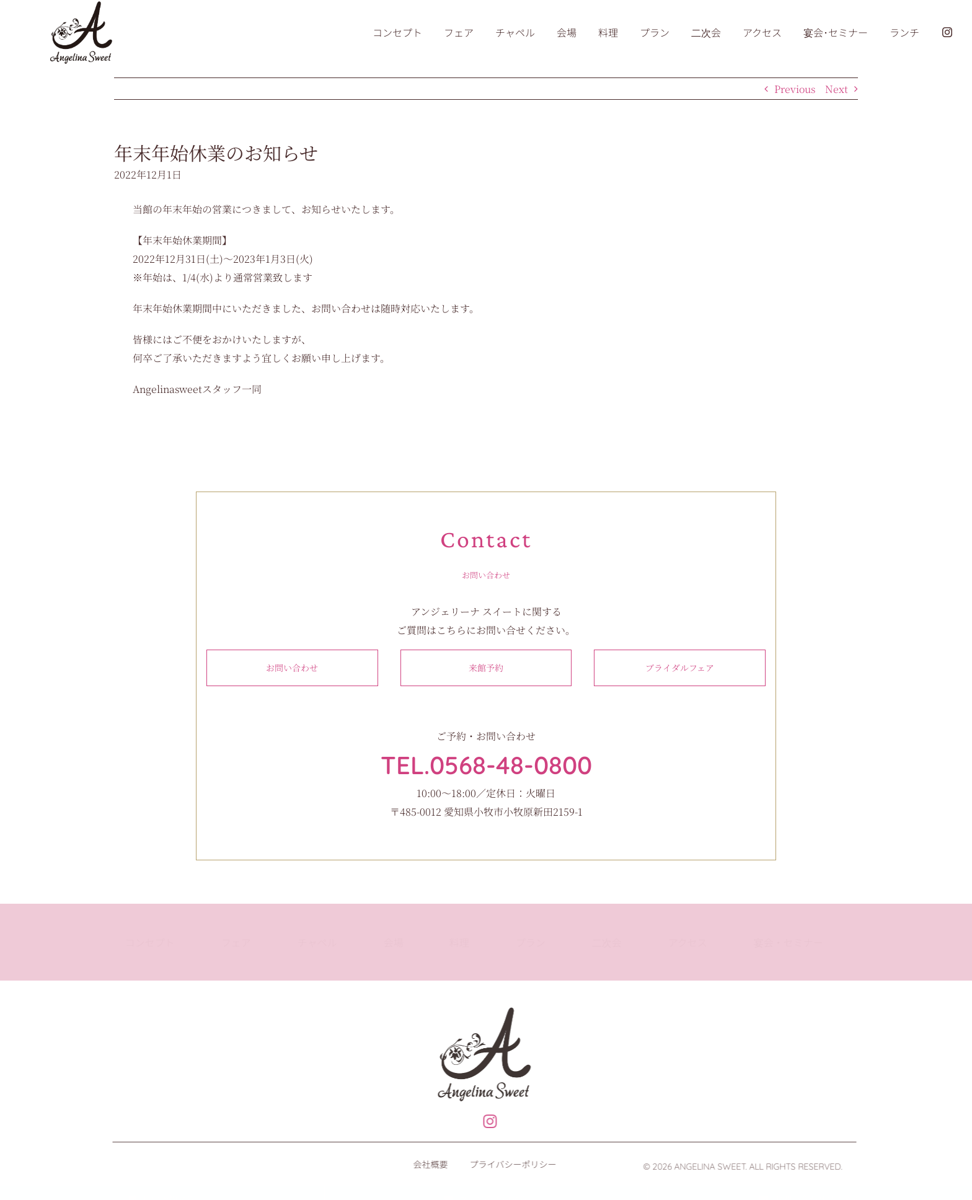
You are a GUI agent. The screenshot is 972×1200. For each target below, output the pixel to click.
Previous (794, 89)
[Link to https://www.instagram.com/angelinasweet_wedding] (483, 1121)
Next (836, 89)
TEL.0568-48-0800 (486, 764)
